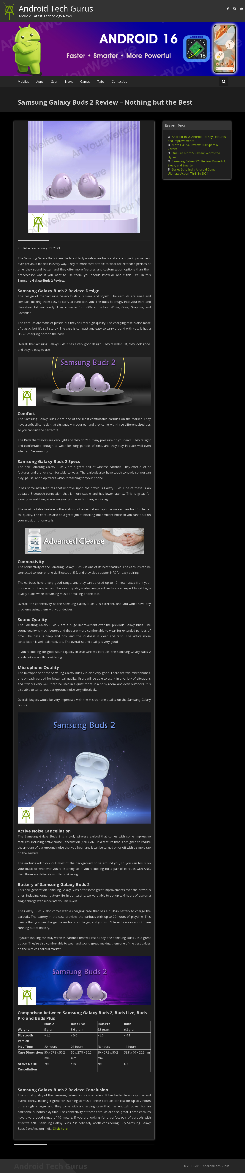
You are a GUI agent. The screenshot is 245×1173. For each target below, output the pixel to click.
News (69, 82)
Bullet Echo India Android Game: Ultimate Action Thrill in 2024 (192, 171)
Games (85, 82)
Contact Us (119, 82)
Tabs (100, 82)
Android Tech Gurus (56, 8)
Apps (39, 82)
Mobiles (23, 82)
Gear (54, 82)
